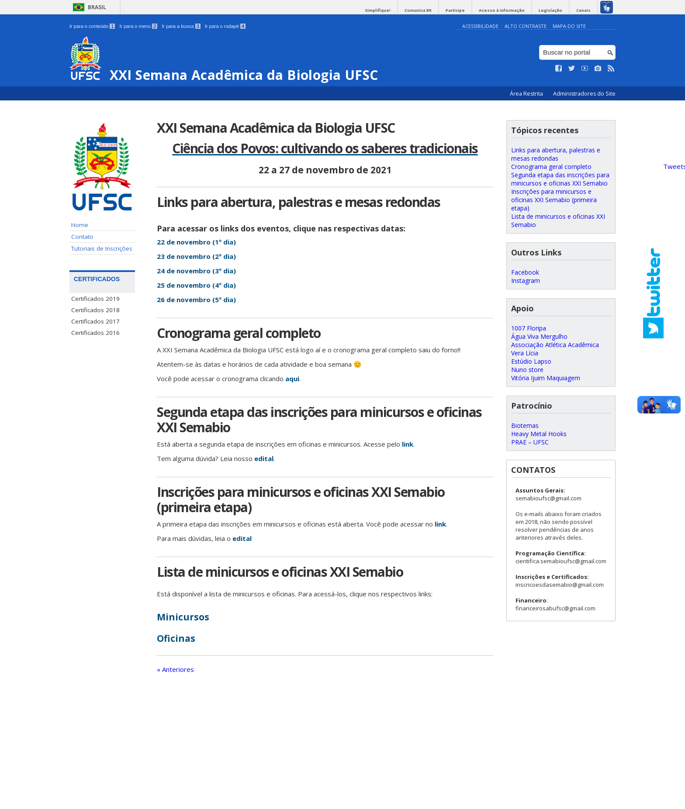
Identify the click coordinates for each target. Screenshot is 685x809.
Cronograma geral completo (551, 166)
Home (79, 225)
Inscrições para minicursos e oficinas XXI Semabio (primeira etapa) (554, 199)
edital (263, 458)
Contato (82, 237)
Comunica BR (418, 10)
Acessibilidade (480, 26)
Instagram (525, 280)
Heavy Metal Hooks (539, 434)
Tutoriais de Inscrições (101, 248)
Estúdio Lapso (531, 361)
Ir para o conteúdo (92, 26)
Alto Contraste (526, 26)
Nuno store (527, 369)
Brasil (97, 7)
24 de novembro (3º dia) (196, 270)
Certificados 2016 (95, 333)
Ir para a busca (181, 26)
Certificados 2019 (95, 299)
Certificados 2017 (95, 321)
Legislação (550, 10)
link (407, 444)
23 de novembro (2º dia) (196, 256)
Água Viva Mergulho (539, 336)
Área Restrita (527, 93)
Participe (455, 10)
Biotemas (525, 425)
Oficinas (176, 638)
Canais (583, 10)
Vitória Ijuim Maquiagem (545, 378)
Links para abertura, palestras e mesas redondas (555, 154)
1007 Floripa (528, 328)
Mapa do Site (569, 26)
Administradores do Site (584, 93)
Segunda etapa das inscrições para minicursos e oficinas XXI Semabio (560, 179)
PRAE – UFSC (530, 442)
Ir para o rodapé (225, 26)
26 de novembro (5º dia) (196, 299)
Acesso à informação (502, 10)
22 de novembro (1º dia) (196, 242)
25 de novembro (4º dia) (196, 285)
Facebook (525, 272)
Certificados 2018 (95, 310)
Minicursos (183, 617)
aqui (292, 378)
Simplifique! (378, 10)
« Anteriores (175, 669)
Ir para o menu (138, 26)
